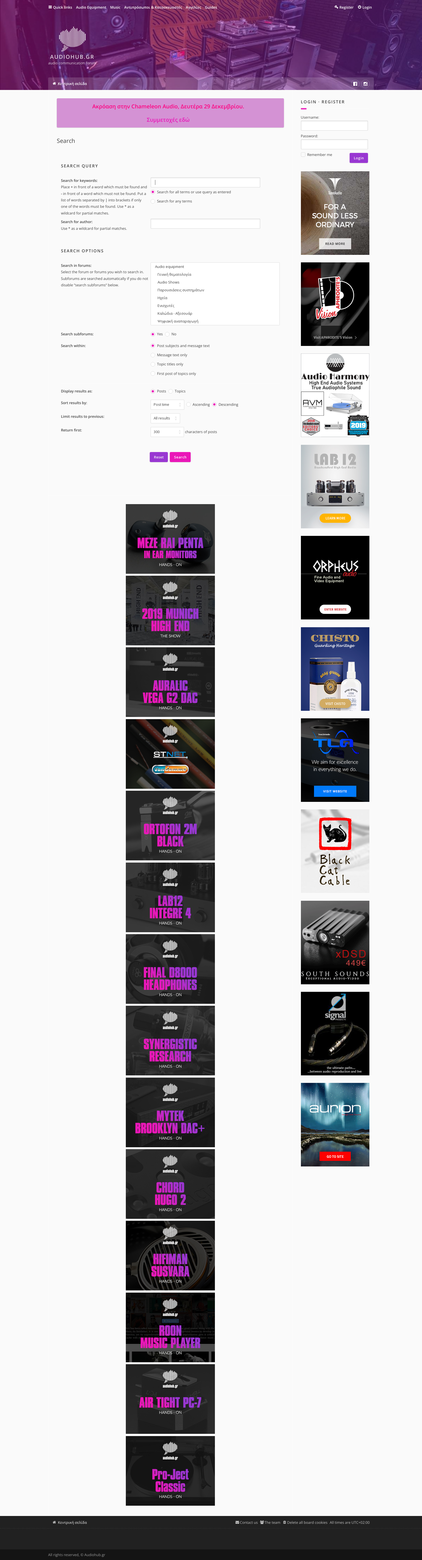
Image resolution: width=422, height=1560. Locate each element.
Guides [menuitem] (211, 7)
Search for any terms (171, 201)
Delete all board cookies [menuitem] (307, 1522)
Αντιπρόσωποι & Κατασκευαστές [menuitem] (153, 7)
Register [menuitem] (346, 7)
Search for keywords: (79, 180)
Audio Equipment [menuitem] (91, 7)
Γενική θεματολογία (215, 274)
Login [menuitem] (367, 7)
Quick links (62, 7)
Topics (177, 391)
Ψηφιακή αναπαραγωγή (215, 321)
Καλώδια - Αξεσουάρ (215, 313)
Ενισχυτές (215, 305)
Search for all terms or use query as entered (191, 192)
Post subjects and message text (180, 346)
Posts (158, 391)
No (170, 334)
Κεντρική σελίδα (72, 1522)
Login (309, 102)
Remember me (316, 155)
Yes (157, 334)
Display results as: (76, 391)
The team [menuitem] (272, 1522)
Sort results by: (74, 402)
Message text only (169, 355)
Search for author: (77, 221)
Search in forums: (76, 265)
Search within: (73, 345)
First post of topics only (173, 373)
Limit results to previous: (82, 416)
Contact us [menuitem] (249, 1522)
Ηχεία (215, 298)
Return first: (71, 430)
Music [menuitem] (115, 7)
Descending (225, 404)
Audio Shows (215, 282)
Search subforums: (77, 333)
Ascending (198, 404)
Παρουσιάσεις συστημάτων (215, 290)
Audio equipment (215, 266)
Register (333, 102)
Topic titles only (167, 364)
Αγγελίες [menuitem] (193, 7)
